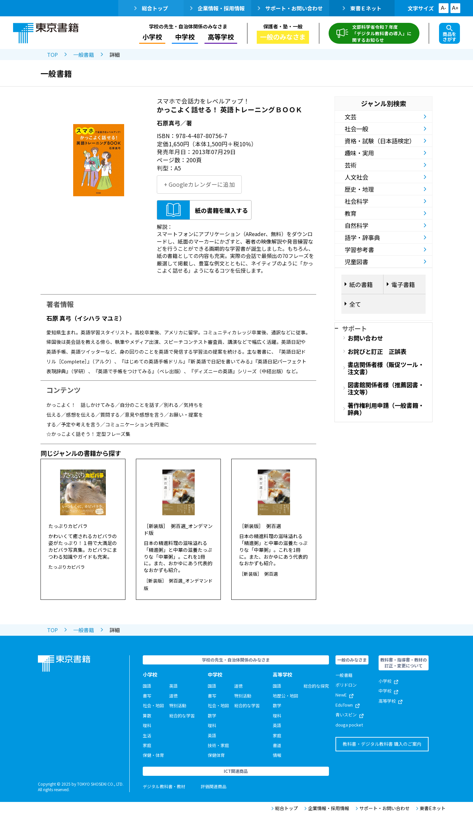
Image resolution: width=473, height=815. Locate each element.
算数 (147, 715)
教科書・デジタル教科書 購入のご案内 (382, 744)
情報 (277, 755)
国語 (147, 686)
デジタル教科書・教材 (164, 786)
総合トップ (151, 8)
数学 (212, 715)
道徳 (173, 696)
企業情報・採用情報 (217, 8)
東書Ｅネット (362, 8)
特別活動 (177, 705)
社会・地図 (153, 705)
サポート (354, 328)
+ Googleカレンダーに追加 (199, 184)
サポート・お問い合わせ (290, 8)
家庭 (147, 745)
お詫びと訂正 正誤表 (377, 351)
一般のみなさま (283, 36)
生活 (147, 735)
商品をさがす (449, 33)
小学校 (152, 36)
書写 (147, 696)
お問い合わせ (365, 338)
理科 (147, 725)
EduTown (347, 705)
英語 (173, 686)
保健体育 (216, 755)
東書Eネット (431, 808)
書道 (277, 745)
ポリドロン (346, 685)
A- (443, 8)
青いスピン (349, 714)
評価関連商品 (213, 786)
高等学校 (221, 36)
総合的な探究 (316, 686)
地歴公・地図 (285, 696)
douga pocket (349, 725)
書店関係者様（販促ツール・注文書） (386, 368)
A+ (455, 8)
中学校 (185, 36)
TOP (52, 54)
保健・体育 (153, 755)
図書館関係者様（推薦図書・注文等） (386, 388)
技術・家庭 (218, 745)
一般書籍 (83, 54)
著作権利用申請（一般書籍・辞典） (386, 409)
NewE (344, 695)
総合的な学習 (182, 715)
